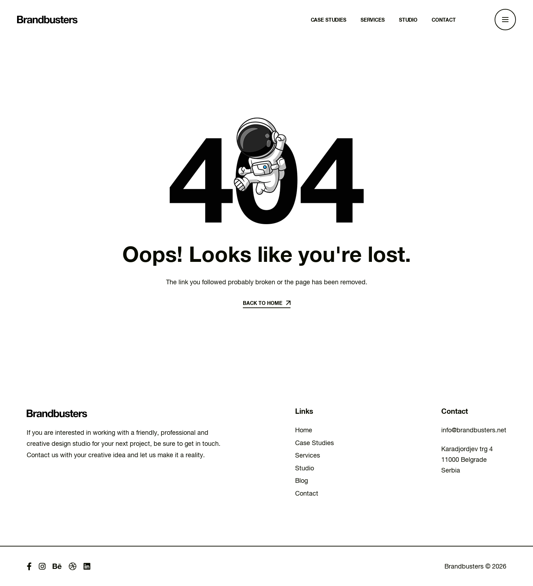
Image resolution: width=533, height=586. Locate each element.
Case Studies (314, 443)
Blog (301, 480)
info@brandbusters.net (473, 430)
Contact (306, 493)
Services (307, 455)
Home (303, 430)
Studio (304, 468)
